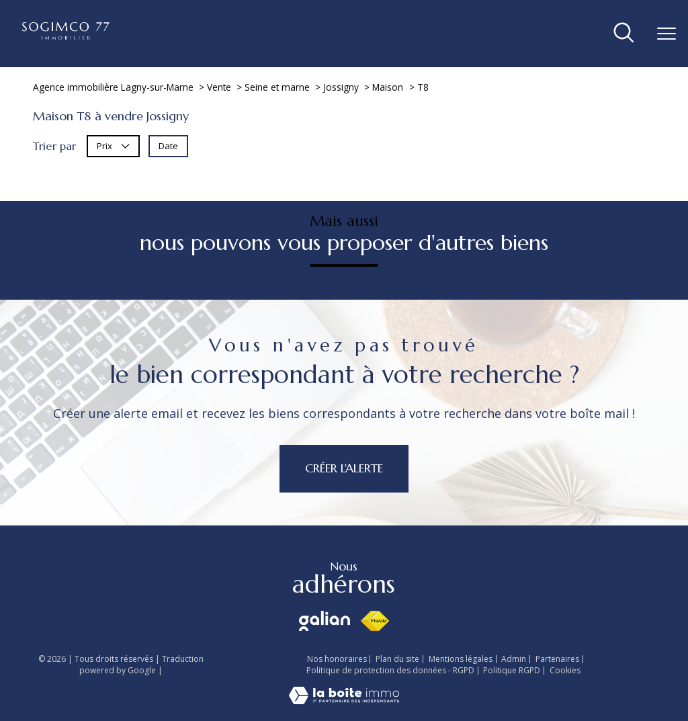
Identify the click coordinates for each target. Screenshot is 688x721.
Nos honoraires (337, 659)
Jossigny (341, 87)
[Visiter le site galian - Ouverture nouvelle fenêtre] (324, 621)
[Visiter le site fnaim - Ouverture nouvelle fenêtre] (374, 621)
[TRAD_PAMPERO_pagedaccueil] (66, 35)
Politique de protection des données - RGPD (390, 670)
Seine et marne (277, 87)
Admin (513, 659)
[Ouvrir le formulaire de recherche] (624, 34)
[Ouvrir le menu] (666, 33)
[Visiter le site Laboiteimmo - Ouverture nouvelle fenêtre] (344, 700)
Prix (113, 146)
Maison (387, 87)
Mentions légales (460, 659)
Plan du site (397, 659)
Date (168, 146)
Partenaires (557, 659)
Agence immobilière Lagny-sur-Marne (113, 87)
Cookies (565, 670)
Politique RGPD (511, 670)
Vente (219, 87)
